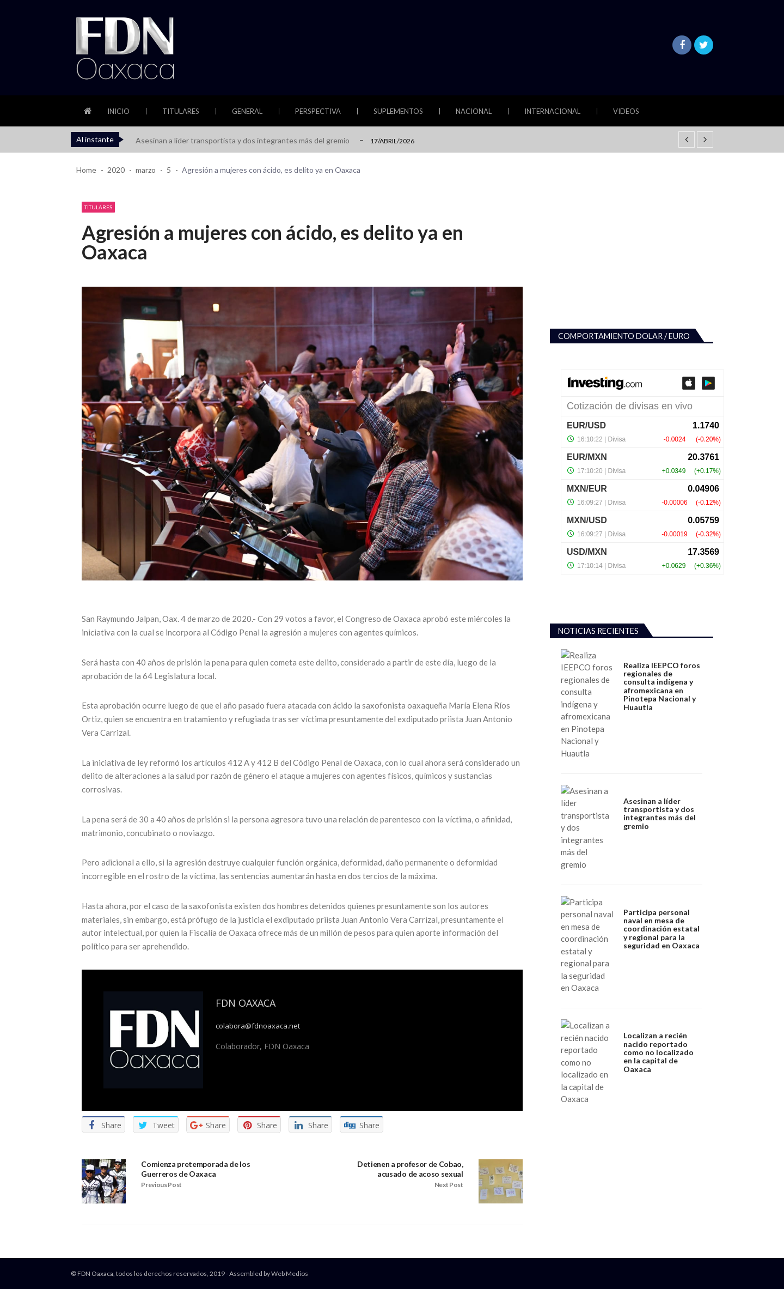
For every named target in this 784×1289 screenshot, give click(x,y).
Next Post (448, 1184)
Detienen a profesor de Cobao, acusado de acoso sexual (410, 1168)
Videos (626, 111)
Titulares (180, 111)
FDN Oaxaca (245, 1002)
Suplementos (398, 111)
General (247, 111)
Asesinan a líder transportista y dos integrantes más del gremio (243, 140)
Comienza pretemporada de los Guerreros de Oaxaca (195, 1168)
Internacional (552, 111)
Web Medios (289, 1273)
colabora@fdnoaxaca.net (258, 1025)
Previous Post (161, 1184)
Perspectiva (318, 111)
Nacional (474, 111)
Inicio (118, 111)
